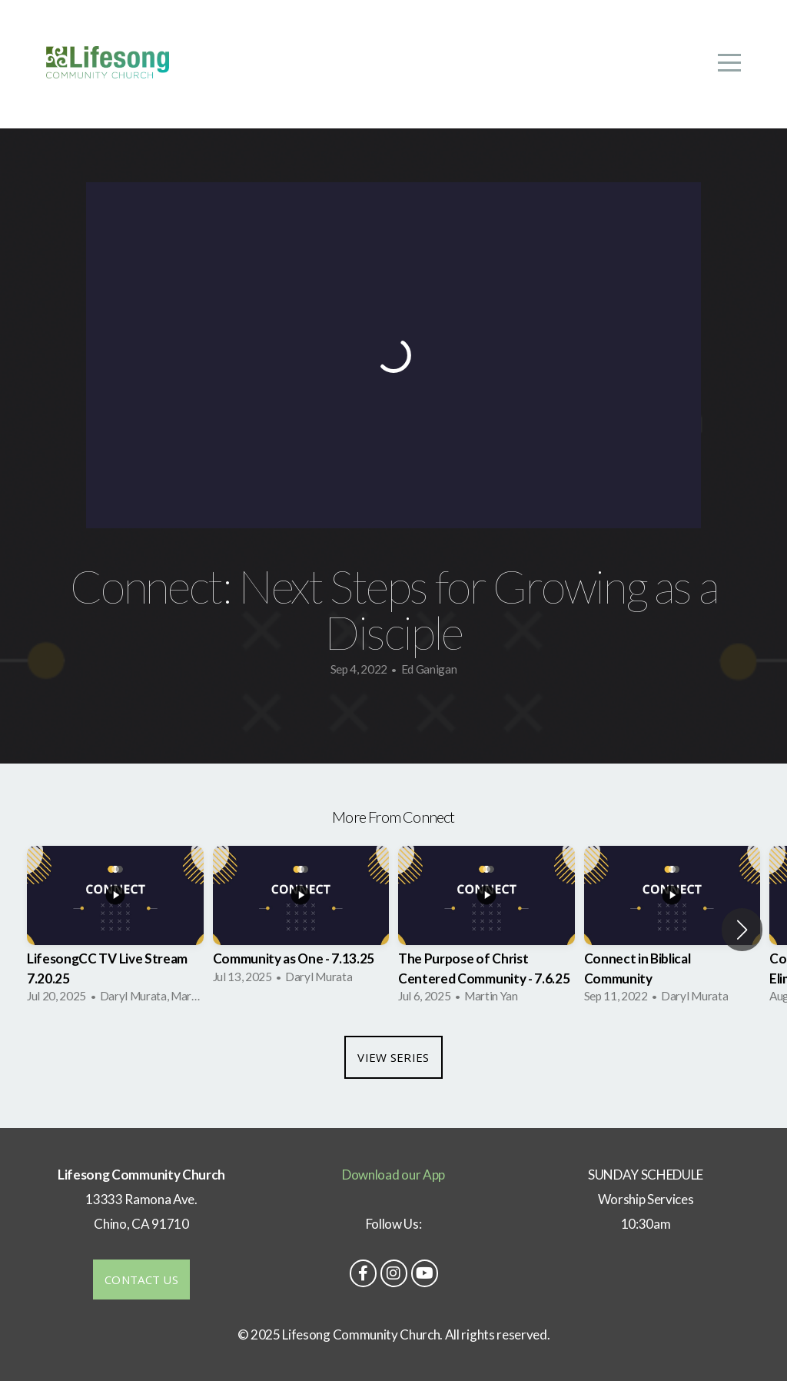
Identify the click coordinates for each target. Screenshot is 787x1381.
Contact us (141, 1279)
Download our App (393, 1174)
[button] (742, 930)
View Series (393, 1057)
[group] (115, 929)
